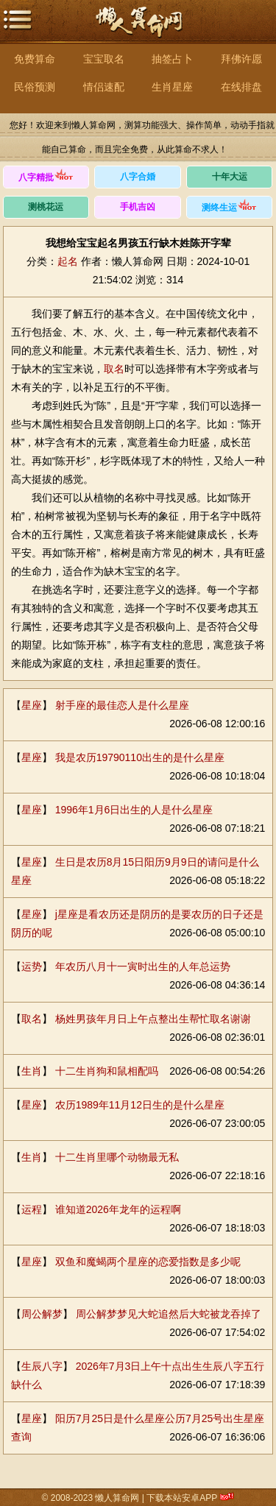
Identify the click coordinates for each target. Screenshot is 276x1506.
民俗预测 (34, 87)
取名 (114, 369)
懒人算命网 (138, 30)
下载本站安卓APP (181, 1498)
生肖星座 (172, 87)
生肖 (31, 1071)
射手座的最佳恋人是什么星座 (122, 705)
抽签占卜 (172, 59)
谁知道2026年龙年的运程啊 (118, 1209)
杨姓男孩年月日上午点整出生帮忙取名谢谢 (153, 1019)
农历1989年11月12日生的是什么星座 (139, 1105)
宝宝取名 (103, 59)
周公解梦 (42, 1314)
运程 (31, 1209)
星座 (31, 705)
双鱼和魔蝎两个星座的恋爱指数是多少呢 (148, 1262)
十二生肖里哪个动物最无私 (117, 1157)
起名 (67, 261)
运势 (31, 966)
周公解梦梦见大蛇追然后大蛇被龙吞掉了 (168, 1314)
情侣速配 (103, 87)
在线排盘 (241, 87)
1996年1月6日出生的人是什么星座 (134, 810)
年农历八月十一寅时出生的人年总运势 (142, 966)
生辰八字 (42, 1366)
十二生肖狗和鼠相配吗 (106, 1071)
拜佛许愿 (241, 59)
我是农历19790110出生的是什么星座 (139, 757)
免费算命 (34, 59)
